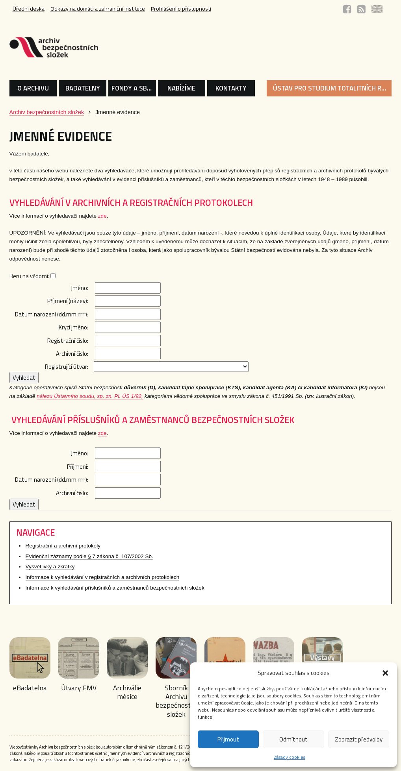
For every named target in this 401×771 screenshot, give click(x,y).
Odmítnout (293, 739)
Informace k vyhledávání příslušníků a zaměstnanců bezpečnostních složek (115, 588)
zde (102, 216)
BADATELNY (82, 88)
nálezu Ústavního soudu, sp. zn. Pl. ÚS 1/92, (90, 396)
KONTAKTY (231, 88)
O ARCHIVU (33, 88)
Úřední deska (29, 9)
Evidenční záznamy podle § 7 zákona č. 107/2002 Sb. (89, 557)
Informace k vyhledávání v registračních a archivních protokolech (103, 578)
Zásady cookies (289, 757)
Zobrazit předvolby (358, 739)
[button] (385, 673)
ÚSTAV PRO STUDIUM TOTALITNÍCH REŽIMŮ (332, 88)
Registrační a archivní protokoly (63, 546)
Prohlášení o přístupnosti (183, 9)
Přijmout (228, 739)
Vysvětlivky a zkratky (50, 567)
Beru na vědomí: (32, 276)
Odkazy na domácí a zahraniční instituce (98, 9)
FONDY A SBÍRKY (133, 88)
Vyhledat (24, 378)
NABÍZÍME (181, 88)
